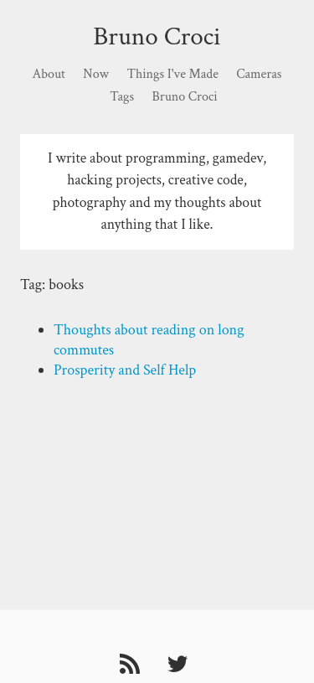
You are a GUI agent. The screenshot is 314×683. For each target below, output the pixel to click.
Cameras (258, 74)
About (49, 74)
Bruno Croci (156, 36)
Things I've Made (172, 74)
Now (96, 74)
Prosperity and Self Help (125, 370)
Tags (122, 97)
